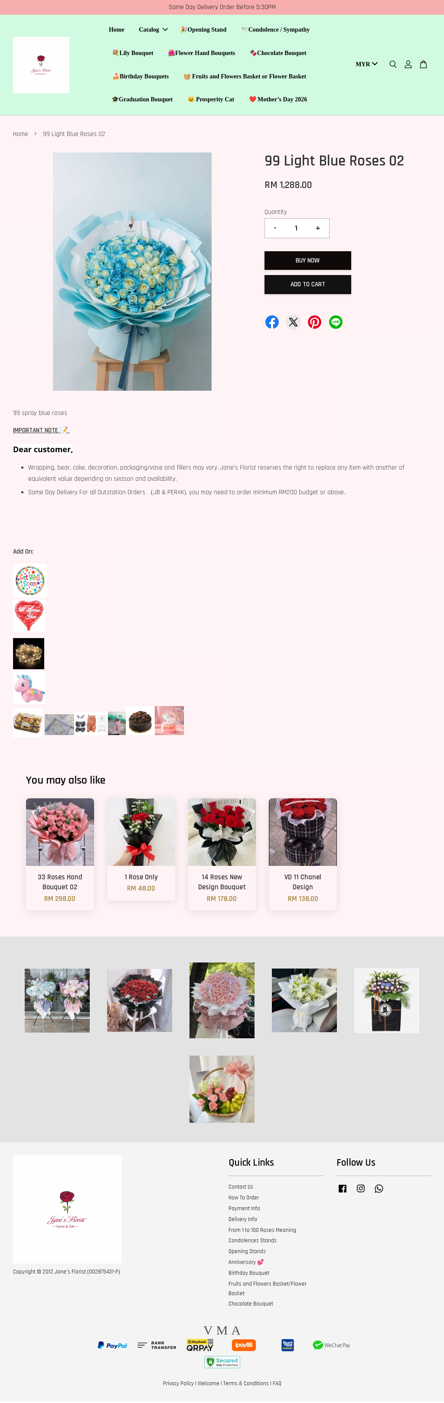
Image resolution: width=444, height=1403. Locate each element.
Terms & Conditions (246, 1384)
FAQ (277, 1384)
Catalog (153, 30)
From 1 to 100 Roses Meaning (262, 1231)
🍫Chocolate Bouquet (278, 53)
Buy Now (308, 262)
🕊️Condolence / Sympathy (275, 30)
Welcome (208, 1384)
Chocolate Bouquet (251, 1305)
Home (116, 30)
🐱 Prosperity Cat (211, 100)
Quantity (275, 213)
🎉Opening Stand (203, 30)
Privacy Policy (178, 1384)
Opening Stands (247, 1252)
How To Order (244, 1199)
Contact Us (241, 1188)
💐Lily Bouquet (132, 53)
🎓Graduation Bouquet (142, 100)
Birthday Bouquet (249, 1274)
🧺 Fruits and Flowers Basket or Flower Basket (245, 77)
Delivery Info (243, 1220)
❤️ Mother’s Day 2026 (278, 100)
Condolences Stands (253, 1242)
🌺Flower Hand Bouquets (201, 53)
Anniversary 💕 (246, 1263)
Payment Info (244, 1209)
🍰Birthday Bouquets (140, 77)
